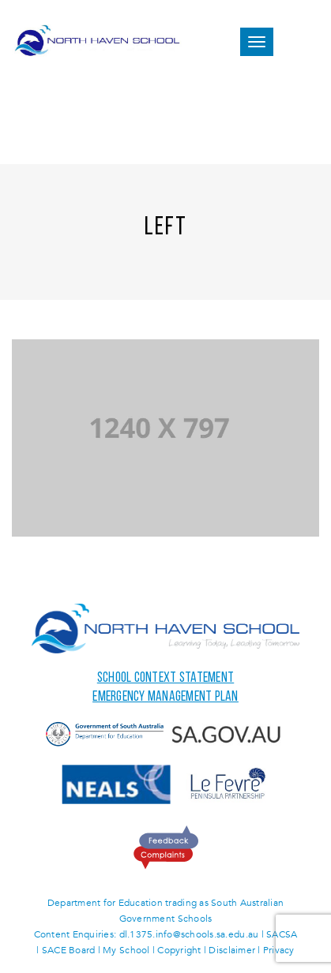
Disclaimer (232, 950)
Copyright (179, 950)
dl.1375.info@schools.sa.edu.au (189, 934)
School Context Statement (165, 678)
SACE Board (69, 950)
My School (126, 950)
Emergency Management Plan (165, 697)
